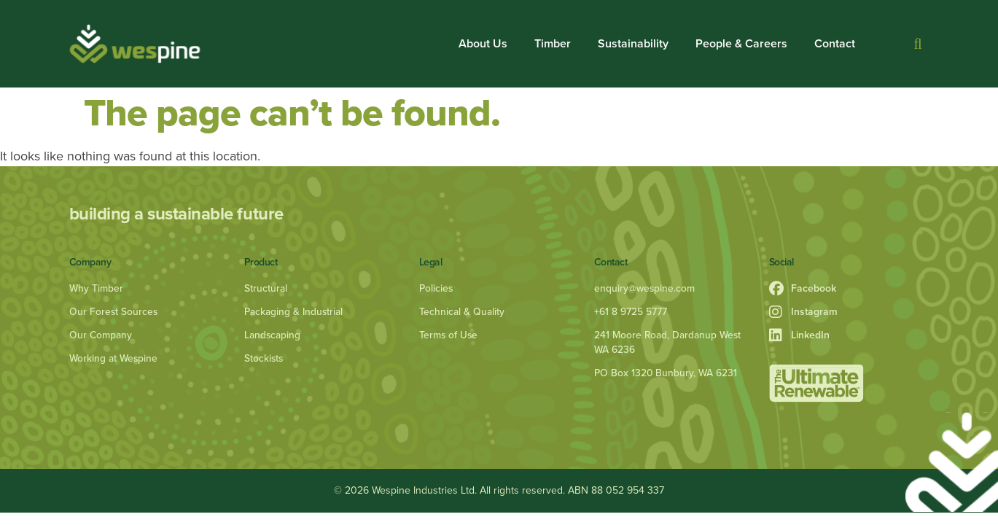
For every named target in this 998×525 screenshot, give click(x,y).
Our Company (101, 335)
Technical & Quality (461, 312)
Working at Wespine (114, 358)
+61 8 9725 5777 (630, 312)
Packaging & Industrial (293, 312)
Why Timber (96, 288)
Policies (436, 288)
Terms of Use (449, 335)
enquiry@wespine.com (644, 288)
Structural (265, 288)
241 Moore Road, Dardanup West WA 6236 (669, 342)
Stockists (264, 358)
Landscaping (272, 335)
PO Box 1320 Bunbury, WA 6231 (666, 373)
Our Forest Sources (114, 312)
